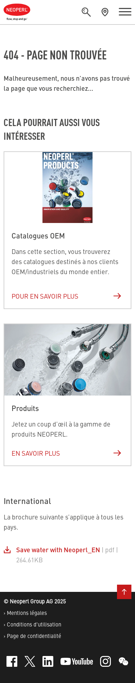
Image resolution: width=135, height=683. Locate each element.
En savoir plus (67, 452)
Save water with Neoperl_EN (58, 549)
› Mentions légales (25, 612)
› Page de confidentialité (32, 635)
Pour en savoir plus (67, 295)
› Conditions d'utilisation (32, 624)
